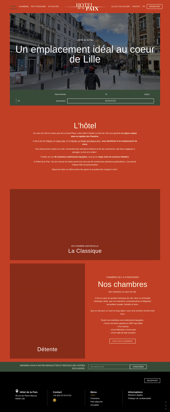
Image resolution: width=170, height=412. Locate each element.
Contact (136, 6)
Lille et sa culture (120, 6)
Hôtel (14, 6)
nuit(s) (76, 94)
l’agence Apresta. (101, 409)
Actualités (53, 6)
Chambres (24, 6)
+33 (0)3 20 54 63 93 (62, 389)
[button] (11, 51)
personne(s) (96, 94)
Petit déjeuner (38, 6)
